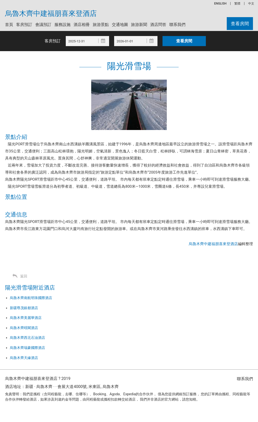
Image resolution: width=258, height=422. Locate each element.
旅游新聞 (139, 24)
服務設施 (62, 24)
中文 (251, 3)
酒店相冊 (82, 24)
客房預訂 (24, 24)
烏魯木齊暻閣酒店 (24, 328)
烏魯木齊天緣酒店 (24, 358)
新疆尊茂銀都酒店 (24, 308)
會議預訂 (43, 24)
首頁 (9, 24)
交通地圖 (120, 24)
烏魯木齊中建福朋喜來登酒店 (51, 13)
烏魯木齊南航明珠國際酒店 (31, 298)
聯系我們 (177, 24)
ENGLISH (220, 3)
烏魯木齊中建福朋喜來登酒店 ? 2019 (37, 378)
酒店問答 (158, 24)
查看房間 (240, 23)
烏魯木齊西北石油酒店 (27, 338)
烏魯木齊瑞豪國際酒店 (27, 348)
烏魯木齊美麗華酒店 (26, 318)
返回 (23, 276)
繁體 (237, 3)
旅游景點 (101, 24)
